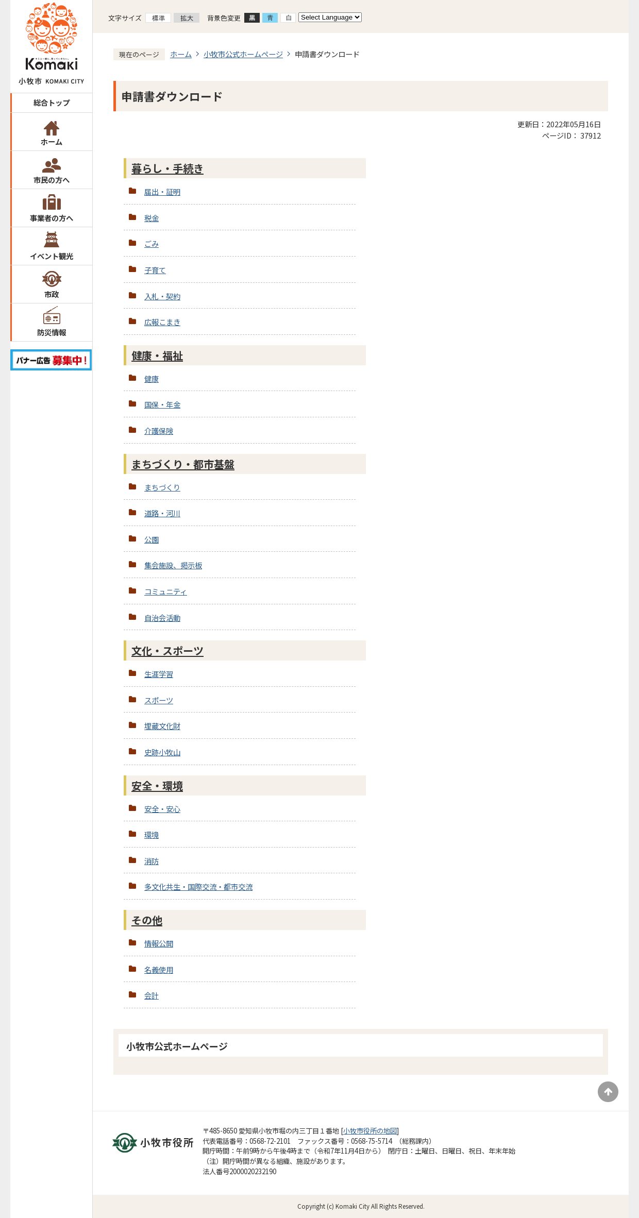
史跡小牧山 (162, 752)
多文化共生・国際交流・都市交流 (198, 886)
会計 (151, 995)
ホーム (51, 141)
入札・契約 (162, 296)
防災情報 (51, 332)
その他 (146, 919)
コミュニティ (165, 591)
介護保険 (158, 430)
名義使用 (158, 969)
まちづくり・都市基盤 (182, 463)
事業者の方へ (51, 217)
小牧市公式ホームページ (243, 53)
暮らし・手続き (167, 168)
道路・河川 (162, 513)
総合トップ (51, 102)
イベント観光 (51, 255)
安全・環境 (157, 785)
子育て (155, 269)
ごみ (151, 243)
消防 (151, 860)
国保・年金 (162, 404)
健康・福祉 (157, 355)
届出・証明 (162, 191)
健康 (151, 378)
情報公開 (158, 943)
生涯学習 (158, 673)
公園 (151, 539)
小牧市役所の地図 (370, 1131)
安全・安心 (162, 808)
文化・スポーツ (167, 650)
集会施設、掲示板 (173, 565)
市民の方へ (51, 179)
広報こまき (162, 321)
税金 (151, 217)
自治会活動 (162, 617)
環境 (151, 834)
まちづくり (162, 487)
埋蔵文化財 (162, 725)
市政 (51, 294)
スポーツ (158, 700)
